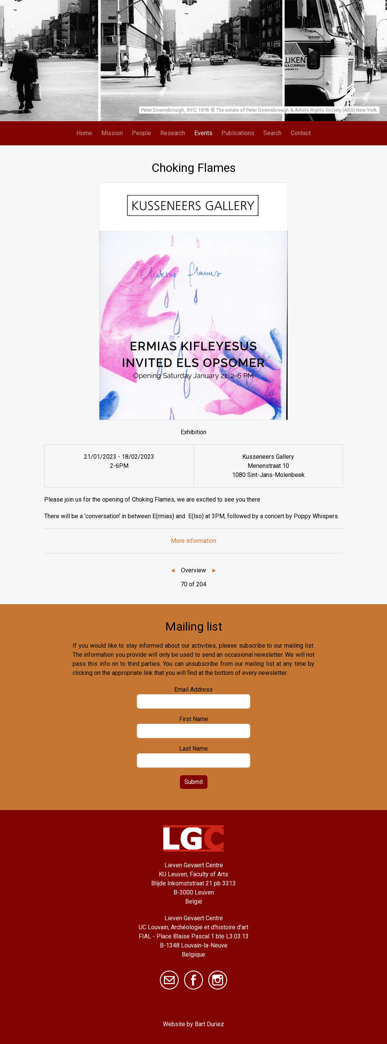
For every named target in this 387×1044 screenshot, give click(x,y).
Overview (193, 570)
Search (272, 133)
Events (203, 133)
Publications (237, 133)
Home (84, 133)
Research (172, 133)
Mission (112, 133)
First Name (193, 719)
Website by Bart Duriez (193, 1024)
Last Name (193, 748)
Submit (193, 781)
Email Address (193, 689)
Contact (301, 133)
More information (193, 540)
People (141, 133)
